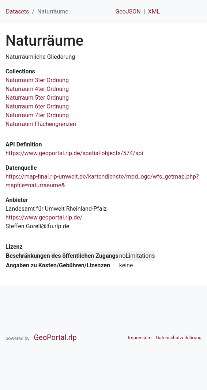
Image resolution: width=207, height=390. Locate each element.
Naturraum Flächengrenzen (40, 124)
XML (154, 11)
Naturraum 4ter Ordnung (37, 88)
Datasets (17, 11)
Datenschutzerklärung (179, 337)
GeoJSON (127, 11)
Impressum (139, 337)
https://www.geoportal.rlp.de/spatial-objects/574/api (74, 153)
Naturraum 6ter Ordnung (37, 106)
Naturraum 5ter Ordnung (37, 97)
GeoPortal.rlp (55, 337)
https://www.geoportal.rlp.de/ (43, 217)
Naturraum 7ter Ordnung (37, 115)
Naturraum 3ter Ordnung (37, 80)
